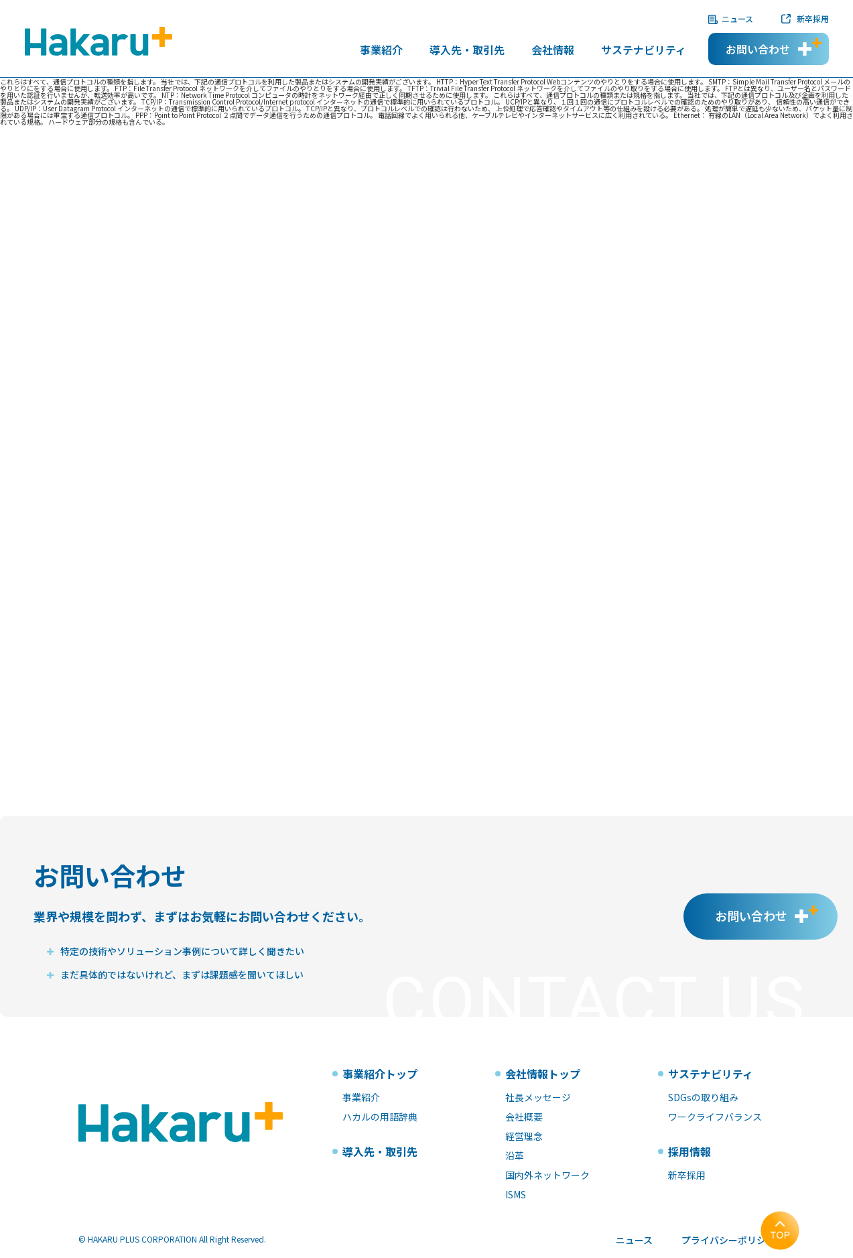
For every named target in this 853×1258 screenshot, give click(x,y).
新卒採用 (813, 18)
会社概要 (524, 1116)
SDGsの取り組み (703, 1097)
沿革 (514, 1155)
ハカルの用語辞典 (379, 1116)
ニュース (737, 18)
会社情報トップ (542, 1074)
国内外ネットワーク (547, 1175)
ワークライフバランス (715, 1116)
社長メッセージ (538, 1097)
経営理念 (524, 1136)
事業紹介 (381, 51)
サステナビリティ (643, 51)
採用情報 (689, 1151)
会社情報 (552, 51)
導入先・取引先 (467, 51)
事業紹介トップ (379, 1074)
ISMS (515, 1194)
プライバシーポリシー (728, 1240)
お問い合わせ (758, 49)
